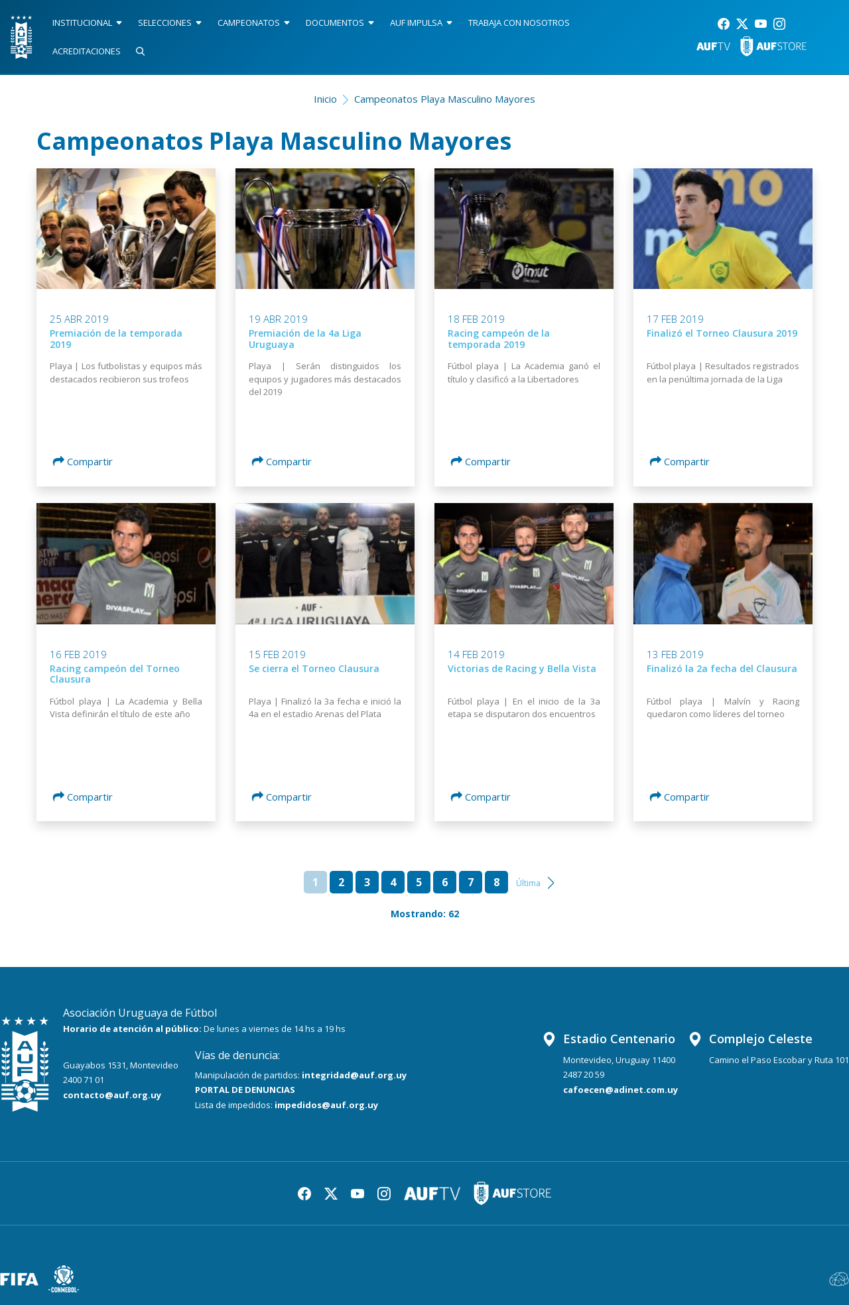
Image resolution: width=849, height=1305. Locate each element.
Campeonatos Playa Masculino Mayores (444, 98)
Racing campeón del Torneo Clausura (115, 674)
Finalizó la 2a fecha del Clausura (722, 668)
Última (528, 883)
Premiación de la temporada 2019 (116, 339)
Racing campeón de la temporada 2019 (499, 339)
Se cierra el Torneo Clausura (314, 668)
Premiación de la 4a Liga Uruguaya (305, 339)
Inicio (325, 98)
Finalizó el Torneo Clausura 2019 (722, 333)
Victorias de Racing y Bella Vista (522, 668)
